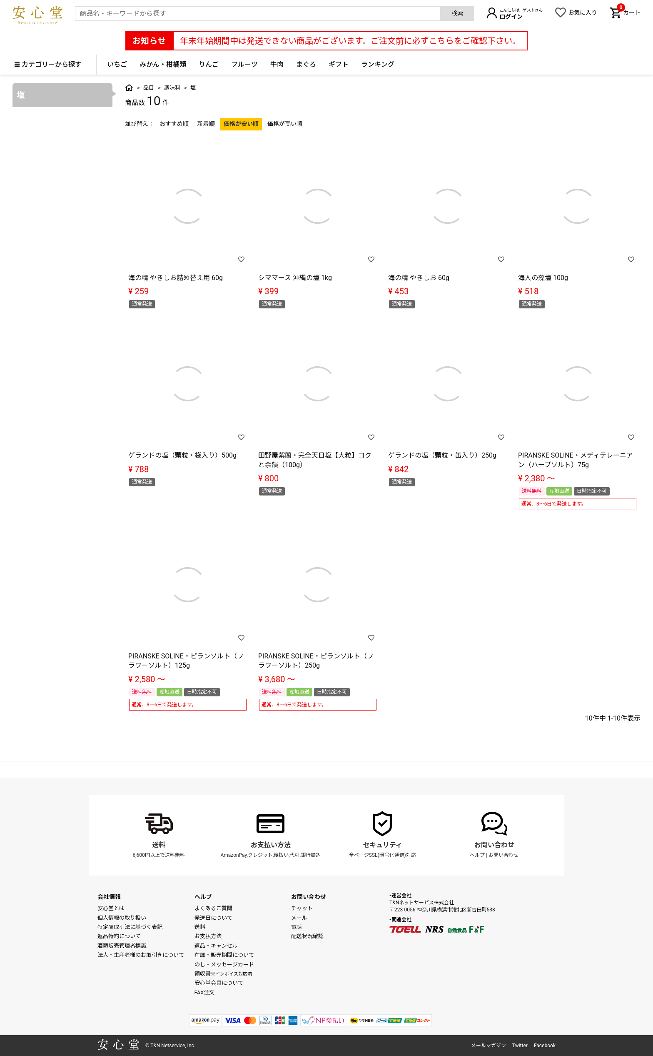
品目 (148, 88)
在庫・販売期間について (224, 955)
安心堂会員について (218, 983)
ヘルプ (477, 855)
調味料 (172, 88)
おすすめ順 (174, 123)
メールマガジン (488, 1045)
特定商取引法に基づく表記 (129, 927)
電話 (296, 927)
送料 (158, 845)
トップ (129, 87)
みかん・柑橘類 (163, 64)
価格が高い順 (284, 123)
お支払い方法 (271, 845)
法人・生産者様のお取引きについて (140, 955)
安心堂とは (111, 908)
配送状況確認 (307, 936)
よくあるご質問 (213, 908)
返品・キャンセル (216, 946)
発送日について (213, 918)
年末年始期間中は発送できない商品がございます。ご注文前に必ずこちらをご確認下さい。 (350, 41)
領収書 (223, 974)
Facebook (545, 1045)
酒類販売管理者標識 (121, 946)
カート (629, 12)
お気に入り (582, 12)
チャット (302, 908)
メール (299, 918)
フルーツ (244, 64)
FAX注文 (204, 992)
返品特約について (119, 936)
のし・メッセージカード (224, 964)
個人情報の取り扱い (121, 918)
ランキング (377, 64)
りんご (209, 64)
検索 (457, 13)
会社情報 (109, 896)
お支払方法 (208, 936)
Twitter (520, 1045)
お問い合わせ (494, 845)
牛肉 (277, 64)
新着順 (206, 123)
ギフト (339, 64)
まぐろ (306, 64)
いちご (117, 64)
